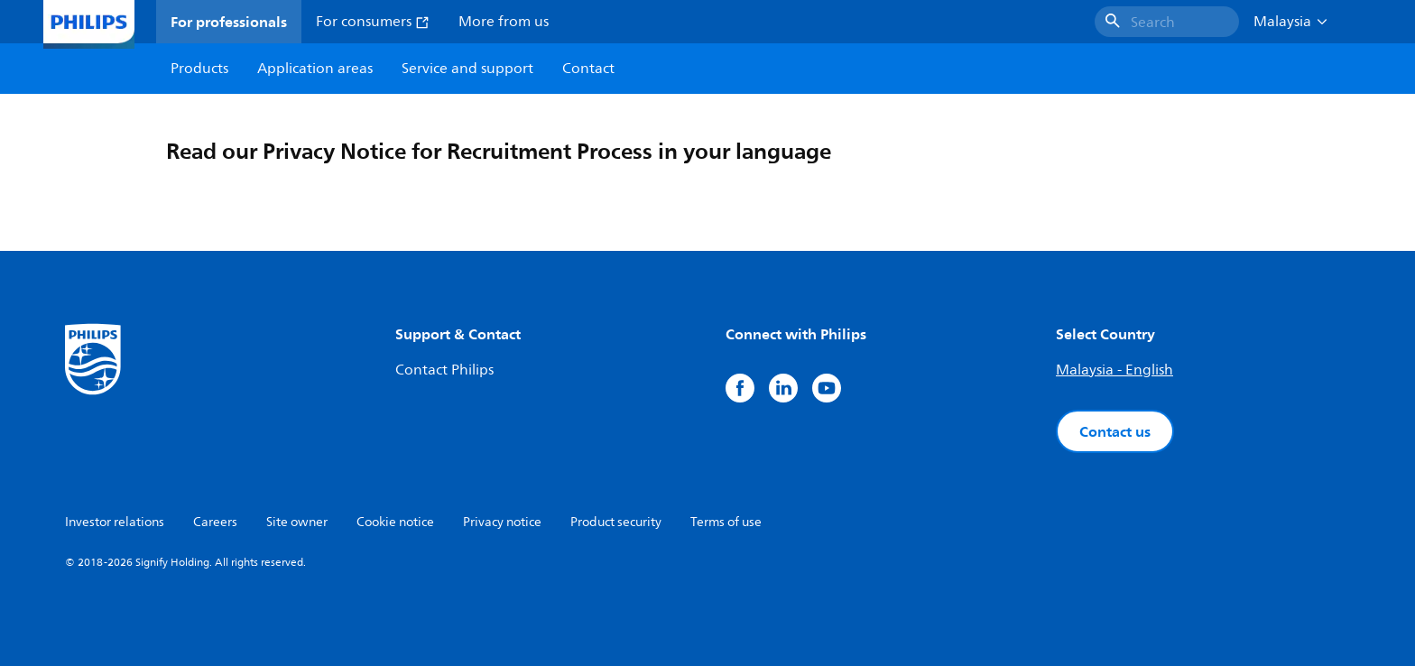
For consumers (373, 21)
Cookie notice (395, 522)
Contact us (1115, 431)
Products (199, 68)
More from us (503, 21)
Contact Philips (444, 370)
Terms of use (726, 522)
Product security (615, 522)
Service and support (467, 68)
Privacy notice (502, 522)
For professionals (229, 21)
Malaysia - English (1114, 370)
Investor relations (114, 522)
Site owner (297, 522)
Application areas (315, 68)
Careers (215, 522)
